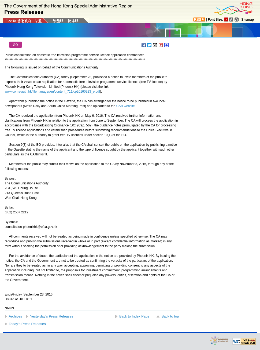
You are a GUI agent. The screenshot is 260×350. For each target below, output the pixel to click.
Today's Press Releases (27, 324)
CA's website (125, 106)
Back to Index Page (134, 316)
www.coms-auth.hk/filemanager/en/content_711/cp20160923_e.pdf (52, 91)
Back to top (170, 316)
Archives (15, 316)
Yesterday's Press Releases (51, 316)
